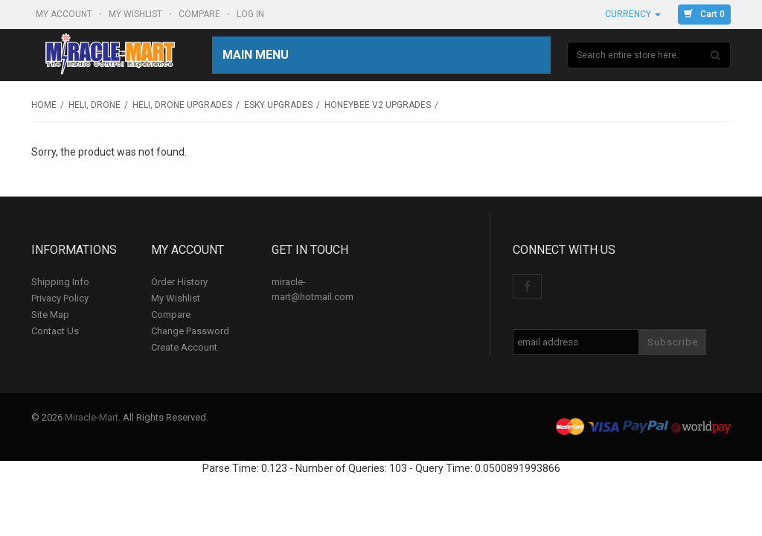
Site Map (50, 314)
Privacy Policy (60, 298)
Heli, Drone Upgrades (182, 105)
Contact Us (55, 330)
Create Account (184, 347)
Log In (251, 14)
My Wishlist (136, 14)
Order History (179, 281)
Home (44, 105)
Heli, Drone (94, 105)
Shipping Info (60, 281)
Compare (200, 14)
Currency (633, 14)
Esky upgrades (278, 105)
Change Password (190, 330)
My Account (65, 14)
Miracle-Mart (91, 417)
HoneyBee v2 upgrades (377, 105)
